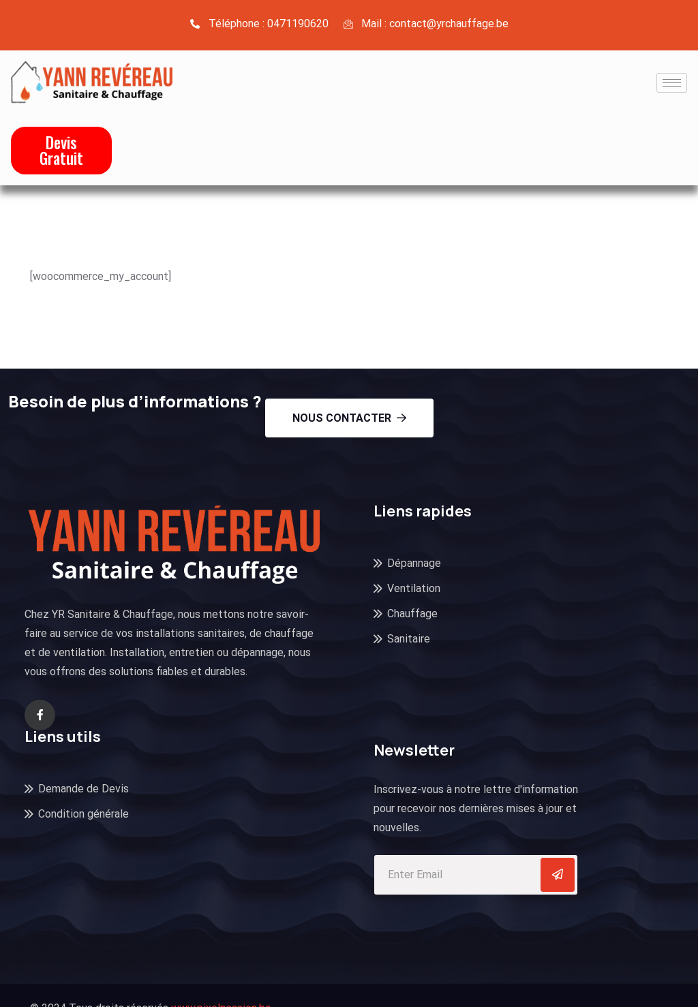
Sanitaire (408, 638)
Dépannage (414, 563)
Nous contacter (349, 418)
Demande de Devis (83, 788)
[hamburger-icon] (671, 83)
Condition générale (83, 813)
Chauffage (412, 613)
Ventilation (413, 588)
